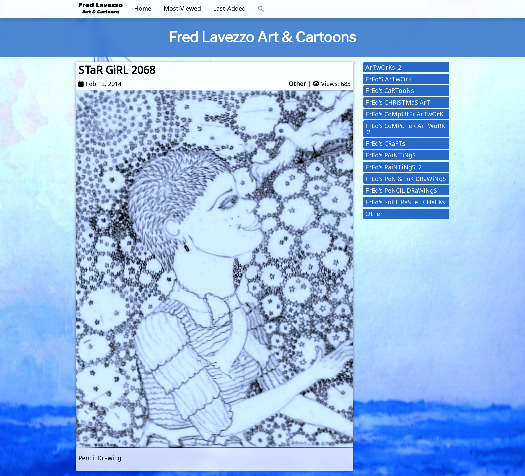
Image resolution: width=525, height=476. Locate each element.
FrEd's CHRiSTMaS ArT (397, 102)
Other (297, 84)
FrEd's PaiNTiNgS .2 (393, 167)
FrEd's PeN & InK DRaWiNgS (405, 179)
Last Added (229, 8)
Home (142, 8)
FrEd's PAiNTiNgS (390, 155)
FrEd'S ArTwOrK (388, 79)
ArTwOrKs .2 (383, 67)
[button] (261, 9)
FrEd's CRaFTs (385, 143)
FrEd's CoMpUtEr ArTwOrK (404, 114)
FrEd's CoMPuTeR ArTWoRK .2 (405, 129)
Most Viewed (182, 8)
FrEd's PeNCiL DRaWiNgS (401, 190)
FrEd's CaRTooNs (389, 90)
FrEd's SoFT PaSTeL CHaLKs (405, 202)
